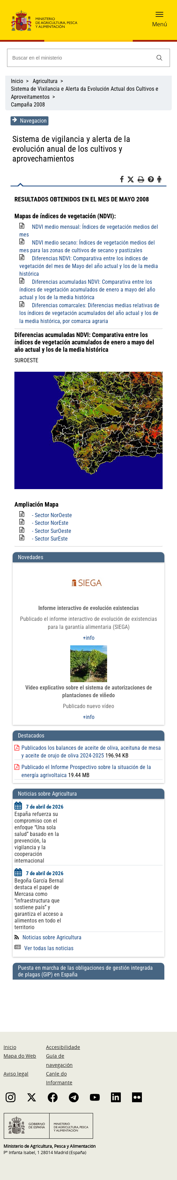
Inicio (17, 81)
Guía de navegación (59, 1050)
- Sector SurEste (50, 529)
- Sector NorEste (50, 513)
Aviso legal (16, 1064)
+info (88, 628)
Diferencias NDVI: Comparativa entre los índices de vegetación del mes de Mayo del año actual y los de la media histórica (88, 256)
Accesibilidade (63, 1037)
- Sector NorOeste (52, 505)
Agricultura (45, 81)
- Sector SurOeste (51, 521)
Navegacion (29, 120)
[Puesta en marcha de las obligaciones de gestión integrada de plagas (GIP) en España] (88, 989)
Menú (159, 24)
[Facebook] (123, 170)
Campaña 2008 (28, 104)
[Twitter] (132, 170)
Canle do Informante (59, 1068)
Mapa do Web (20, 1046)
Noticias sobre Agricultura (51, 927)
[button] (159, 16)
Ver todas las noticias (43, 938)
